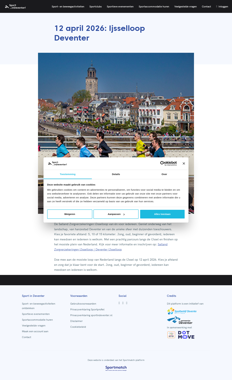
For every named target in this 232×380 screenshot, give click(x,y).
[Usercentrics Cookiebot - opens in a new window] (163, 163)
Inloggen (222, 6)
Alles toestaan (162, 214)
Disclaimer (76, 321)
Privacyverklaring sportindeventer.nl (91, 315)
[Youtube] (126, 303)
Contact (206, 6)
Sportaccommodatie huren (154, 6)
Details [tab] (116, 174)
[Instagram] (122, 303)
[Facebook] (119, 303)
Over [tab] (164, 174)
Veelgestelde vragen (185, 6)
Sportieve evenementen (120, 6)
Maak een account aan (35, 331)
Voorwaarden (78, 296)
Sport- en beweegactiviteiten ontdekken (38, 306)
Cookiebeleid (78, 326)
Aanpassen (116, 214)
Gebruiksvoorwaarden (83, 303)
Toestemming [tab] (68, 174)
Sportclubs (95, 6)
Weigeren (69, 214)
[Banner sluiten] (184, 163)
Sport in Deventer (33, 296)
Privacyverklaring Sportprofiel (87, 309)
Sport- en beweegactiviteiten (68, 6)
